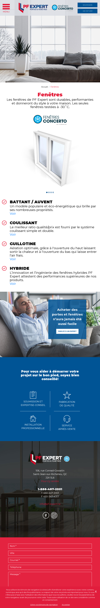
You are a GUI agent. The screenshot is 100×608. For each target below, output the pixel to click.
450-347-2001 (87, 11)
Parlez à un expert (67, 331)
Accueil (44, 87)
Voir (13, 213)
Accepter (66, 605)
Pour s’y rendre (50, 481)
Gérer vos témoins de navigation (44, 605)
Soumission (87, 5)
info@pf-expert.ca (50, 504)
